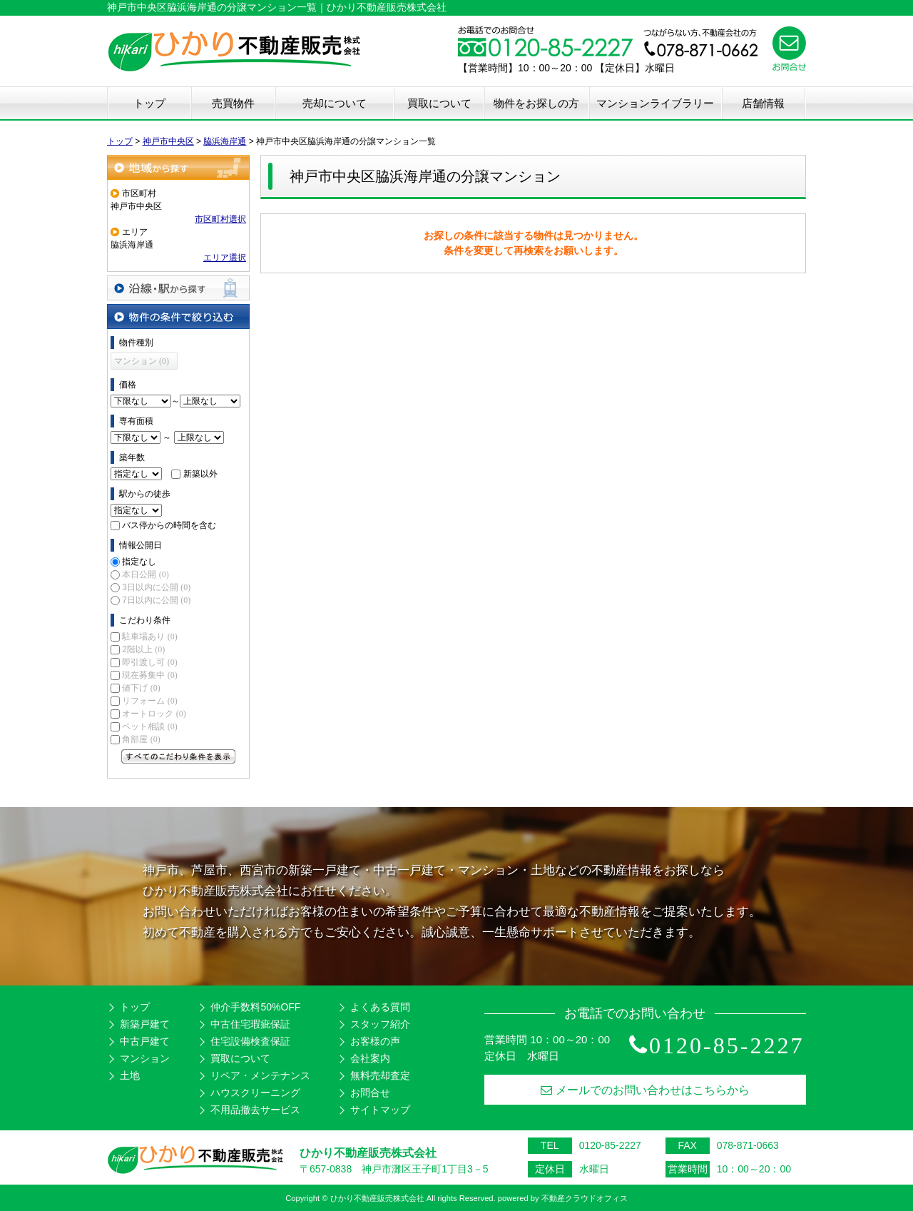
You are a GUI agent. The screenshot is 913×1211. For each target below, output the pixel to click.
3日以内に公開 (156, 587)
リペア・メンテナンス (260, 1075)
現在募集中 (149, 675)
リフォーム (149, 701)
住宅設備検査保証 (250, 1041)
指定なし (139, 562)
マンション (145, 1058)
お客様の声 (375, 1041)
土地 (130, 1075)
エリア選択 (224, 258)
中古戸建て (145, 1041)
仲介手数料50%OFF (255, 1007)
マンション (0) (141, 361)
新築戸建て (145, 1024)
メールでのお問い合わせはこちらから (645, 1090)
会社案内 (370, 1058)
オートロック (153, 714)
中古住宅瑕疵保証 (250, 1024)
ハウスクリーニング (255, 1092)
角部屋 (141, 739)
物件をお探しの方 (536, 103)
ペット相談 (149, 726)
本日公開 (145, 574)
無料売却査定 (380, 1075)
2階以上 (143, 649)
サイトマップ (380, 1109)
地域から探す (178, 167)
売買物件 (233, 103)
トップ (149, 103)
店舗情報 (763, 103)
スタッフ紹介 (380, 1024)
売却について (334, 103)
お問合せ (370, 1092)
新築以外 (200, 474)
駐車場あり (149, 637)
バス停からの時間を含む (169, 525)
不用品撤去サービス (255, 1109)
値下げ (141, 688)
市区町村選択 (220, 219)
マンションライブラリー (655, 103)
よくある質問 (380, 1007)
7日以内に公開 (156, 600)
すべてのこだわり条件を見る (178, 756)
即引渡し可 (149, 662)
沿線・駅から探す (178, 287)
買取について (439, 103)
